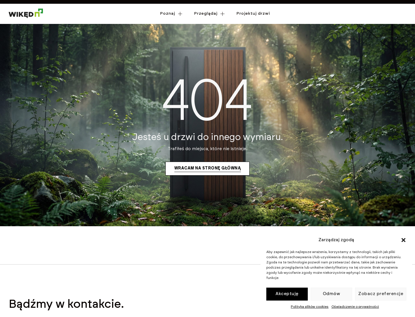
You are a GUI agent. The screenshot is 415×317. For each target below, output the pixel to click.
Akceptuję (287, 294)
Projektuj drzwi (253, 21)
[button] (403, 240)
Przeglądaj (209, 22)
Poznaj (171, 22)
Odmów (331, 294)
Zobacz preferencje (380, 294)
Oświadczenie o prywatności (355, 306)
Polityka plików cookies (310, 306)
